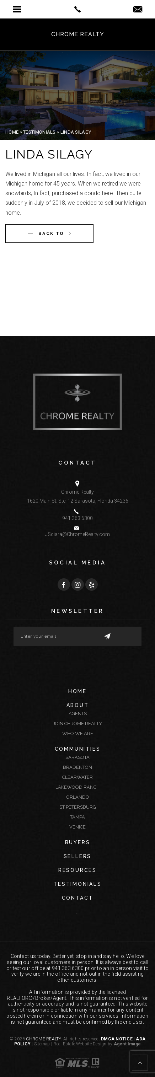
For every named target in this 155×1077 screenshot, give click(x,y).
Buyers (77, 842)
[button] (17, 9)
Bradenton (77, 767)
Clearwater (77, 777)
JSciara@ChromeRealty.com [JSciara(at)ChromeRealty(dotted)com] (77, 534)
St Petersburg (77, 807)
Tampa (77, 817)
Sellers (78, 856)
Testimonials (77, 884)
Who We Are (77, 733)
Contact (77, 897)
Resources (77, 870)
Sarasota (77, 757)
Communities (78, 748)
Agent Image (127, 1043)
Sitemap (42, 1043)
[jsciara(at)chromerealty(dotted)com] (137, 10)
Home (77, 691)
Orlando (77, 797)
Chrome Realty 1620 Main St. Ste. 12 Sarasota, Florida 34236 (77, 496)
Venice (77, 827)
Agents (78, 713)
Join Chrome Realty (77, 723)
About (77, 705)
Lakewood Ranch (77, 787)
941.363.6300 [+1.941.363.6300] (77, 518)
